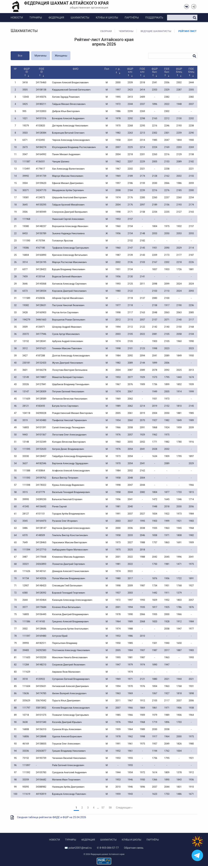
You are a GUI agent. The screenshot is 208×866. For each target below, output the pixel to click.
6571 (25, 140)
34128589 (41, 398)
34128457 (41, 456)
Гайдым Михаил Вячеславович (68, 104)
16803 (25, 427)
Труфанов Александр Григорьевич (70, 247)
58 (110, 807)
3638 (25, 722)
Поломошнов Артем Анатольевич (70, 628)
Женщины (61, 55)
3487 (25, 557)
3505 (25, 89)
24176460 (41, 82)
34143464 (41, 600)
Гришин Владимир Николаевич (68, 751)
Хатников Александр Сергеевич (69, 283)
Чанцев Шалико (60, 161)
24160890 (41, 255)
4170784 (40, 240)
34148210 (41, 664)
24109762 (41, 477)
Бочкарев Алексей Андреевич (68, 118)
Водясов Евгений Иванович (67, 276)
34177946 (41, 334)
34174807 (41, 377)
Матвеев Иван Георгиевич (66, 779)
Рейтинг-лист (187, 31)
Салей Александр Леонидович (68, 427)
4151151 (40, 513)
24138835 (41, 743)
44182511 (41, 643)
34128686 (41, 628)
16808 (25, 729)
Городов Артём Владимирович (68, 513)
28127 (25, 513)
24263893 (41, 564)
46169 (25, 743)
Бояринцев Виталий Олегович (68, 132)
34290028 (41, 413)
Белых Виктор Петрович (65, 477)
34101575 (41, 715)
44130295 (41, 204)
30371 (25, 190)
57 (102, 807)
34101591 (41, 427)
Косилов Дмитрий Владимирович (70, 614)
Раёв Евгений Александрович (68, 765)
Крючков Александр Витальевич (69, 255)
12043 (25, 97)
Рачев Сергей (59, 506)
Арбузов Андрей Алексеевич (67, 341)
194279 (26, 319)
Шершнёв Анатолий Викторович (69, 197)
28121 (25, 406)
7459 (25, 276)
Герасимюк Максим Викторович (69, 542)
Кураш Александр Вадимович (68, 485)
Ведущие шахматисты (156, 31)
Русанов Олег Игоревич (64, 521)
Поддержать (154, 17)
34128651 (41, 305)
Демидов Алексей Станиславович (70, 571)
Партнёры (132, 17)
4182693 (40, 406)
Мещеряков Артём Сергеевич (68, 190)
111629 (26, 671)
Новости (17, 17)
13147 (25, 391)
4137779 (40, 492)
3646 (25, 283)
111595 (26, 449)
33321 (25, 564)
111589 (26, 298)
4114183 (40, 621)
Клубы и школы (107, 17)
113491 (26, 168)
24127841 (41, 384)
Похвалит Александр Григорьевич (70, 715)
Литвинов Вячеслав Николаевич (69, 398)
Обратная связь (133, 847)
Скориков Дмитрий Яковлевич (68, 664)
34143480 (41, 420)
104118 (26, 413)
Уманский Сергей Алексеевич (68, 219)
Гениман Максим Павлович (67, 348)
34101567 (41, 434)
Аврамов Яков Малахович (66, 671)
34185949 (41, 212)
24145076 (41, 97)
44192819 (41, 794)
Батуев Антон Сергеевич (65, 406)
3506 (25, 212)
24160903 (41, 312)
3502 (25, 628)
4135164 (40, 276)
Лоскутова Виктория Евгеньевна (69, 370)
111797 (26, 707)
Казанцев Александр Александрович (72, 600)
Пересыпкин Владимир (64, 643)
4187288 (40, 355)
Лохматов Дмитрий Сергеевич (68, 564)
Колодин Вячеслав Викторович (69, 442)
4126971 (40, 327)
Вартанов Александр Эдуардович (70, 463)
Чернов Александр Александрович (71, 140)
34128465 (41, 542)
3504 (25, 183)
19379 (25, 125)
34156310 (41, 729)
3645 (25, 204)
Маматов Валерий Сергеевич (68, 377)
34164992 (41, 154)
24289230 (41, 499)
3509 (25, 327)
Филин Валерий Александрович (69, 693)
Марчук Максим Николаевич (67, 176)
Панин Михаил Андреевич (66, 154)
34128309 (41, 391)
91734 (25, 578)
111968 (26, 219)
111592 (26, 772)
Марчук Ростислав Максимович (69, 262)
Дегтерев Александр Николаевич (70, 125)
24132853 (41, 111)
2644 (25, 600)
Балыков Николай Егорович (67, 499)
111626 (26, 571)
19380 (25, 226)
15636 (25, 693)
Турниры (35, 17)
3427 (25, 355)
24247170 (41, 190)
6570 (25, 535)
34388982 (41, 786)
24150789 (41, 233)
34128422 (41, 269)
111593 (26, 477)
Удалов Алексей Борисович (67, 736)
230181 (26, 362)
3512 (25, 348)
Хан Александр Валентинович (68, 168)
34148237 (41, 226)
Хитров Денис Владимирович (68, 449)
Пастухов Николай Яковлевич (68, 305)
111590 (26, 240)
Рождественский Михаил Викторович (72, 413)
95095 (25, 786)
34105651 (41, 686)
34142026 (41, 578)
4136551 (40, 161)
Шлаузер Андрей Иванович (66, 327)
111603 (26, 657)
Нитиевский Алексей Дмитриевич (70, 686)
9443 (25, 434)
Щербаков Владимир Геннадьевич (70, 384)
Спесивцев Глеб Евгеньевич (67, 585)
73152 (25, 758)
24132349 (41, 442)
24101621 (41, 348)
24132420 (41, 362)
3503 (25, 132)
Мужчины (41, 55)
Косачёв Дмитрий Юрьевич (67, 722)
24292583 (41, 650)
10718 (25, 715)
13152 (25, 341)
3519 (25, 420)
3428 (25, 312)
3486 (25, 528)
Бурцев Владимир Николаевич (68, 269)
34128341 (41, 341)
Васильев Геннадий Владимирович (71, 492)
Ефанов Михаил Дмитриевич (67, 183)
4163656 (40, 298)
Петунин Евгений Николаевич (68, 391)
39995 (25, 499)
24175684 (41, 607)
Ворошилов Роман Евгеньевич (68, 319)
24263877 (41, 751)
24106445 (41, 614)
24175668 (41, 557)
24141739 (41, 176)
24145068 (41, 283)
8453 (25, 233)
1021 (25, 118)
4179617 (40, 168)
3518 (25, 679)
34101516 (41, 118)
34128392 (41, 592)
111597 (26, 636)
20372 (25, 334)
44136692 (41, 506)
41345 (25, 506)
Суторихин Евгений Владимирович (70, 679)
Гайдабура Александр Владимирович (72, 456)
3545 (25, 521)
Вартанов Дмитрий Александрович (71, 528)
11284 (25, 664)
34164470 (41, 521)
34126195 (41, 262)
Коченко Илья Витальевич (66, 607)
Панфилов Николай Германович (69, 420)
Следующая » (124, 807)
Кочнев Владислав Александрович (71, 707)
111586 (26, 621)
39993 (25, 643)
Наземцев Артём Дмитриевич (68, 786)
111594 (26, 549)
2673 (25, 147)
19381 (25, 197)
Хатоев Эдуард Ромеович (66, 97)
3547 (25, 154)
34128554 (41, 291)
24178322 (41, 485)
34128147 (41, 528)
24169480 (41, 636)
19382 (25, 305)
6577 (25, 269)
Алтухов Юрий (59, 636)
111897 (26, 765)
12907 (25, 585)
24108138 (41, 89)
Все (20, 55)
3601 (25, 370)
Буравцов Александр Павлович (69, 794)
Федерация (56, 17)
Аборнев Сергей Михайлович (68, 298)
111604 (26, 686)
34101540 (41, 722)
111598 (26, 485)
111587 (26, 161)
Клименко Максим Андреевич (68, 557)
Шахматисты (80, 17)
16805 (25, 614)
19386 (25, 247)
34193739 (41, 758)
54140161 (41, 571)
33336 (25, 751)
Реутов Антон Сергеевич (65, 312)
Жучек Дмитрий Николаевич (67, 362)
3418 (25, 82)
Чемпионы (126, 31)
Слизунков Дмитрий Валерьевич (69, 212)
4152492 (40, 140)
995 (24, 111)
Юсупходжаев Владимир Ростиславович (74, 147)
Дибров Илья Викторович (66, 111)
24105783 (41, 772)
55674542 (41, 700)
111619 (26, 794)
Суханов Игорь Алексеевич (66, 729)
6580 (25, 592)
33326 (25, 384)
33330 (25, 456)
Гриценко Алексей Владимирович (70, 621)
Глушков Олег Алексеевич (66, 743)
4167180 (40, 247)
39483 (25, 650)
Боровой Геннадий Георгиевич (68, 592)
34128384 (41, 132)
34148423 (41, 585)
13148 (25, 442)
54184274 (41, 147)
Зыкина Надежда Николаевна (68, 233)
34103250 (41, 657)
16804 (25, 255)
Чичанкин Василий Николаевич (69, 758)
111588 (26, 470)
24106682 (41, 779)
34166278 (41, 370)
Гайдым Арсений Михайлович (68, 204)
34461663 (41, 319)
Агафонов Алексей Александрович (71, 470)
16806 (25, 736)
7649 (25, 542)
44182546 (41, 463)
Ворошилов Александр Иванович (70, 226)
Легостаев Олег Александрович (69, 434)
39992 (25, 176)
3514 (25, 262)
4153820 (40, 125)
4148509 (40, 535)
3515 (25, 492)
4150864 (40, 470)
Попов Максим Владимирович (68, 578)
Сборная (106, 31)
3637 (25, 463)
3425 (25, 104)
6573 (25, 291)
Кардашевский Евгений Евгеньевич (71, 89)
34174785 (41, 693)
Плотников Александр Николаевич (71, 650)
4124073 (40, 197)
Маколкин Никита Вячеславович (69, 657)
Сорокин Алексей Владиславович (70, 82)
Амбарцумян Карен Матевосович (70, 549)
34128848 (41, 736)
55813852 (41, 707)
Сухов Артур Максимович (66, 334)
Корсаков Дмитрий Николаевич (69, 291)
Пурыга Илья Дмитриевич (66, 700)
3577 (25, 607)
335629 (26, 700)
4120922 (40, 679)
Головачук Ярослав (62, 240)
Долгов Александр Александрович (71, 355)
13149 (25, 377)
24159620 (41, 183)
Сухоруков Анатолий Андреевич (69, 772)
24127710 (41, 549)
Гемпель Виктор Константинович (70, 535)
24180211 (41, 104)
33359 (25, 779)
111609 (26, 398)
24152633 (41, 449)
